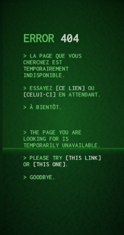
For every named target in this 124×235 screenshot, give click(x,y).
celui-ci (39, 94)
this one (49, 164)
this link (83, 158)
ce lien (70, 88)
